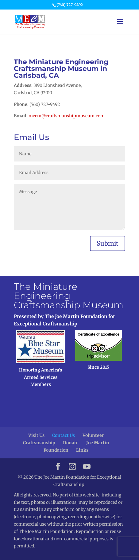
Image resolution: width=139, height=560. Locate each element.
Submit (107, 243)
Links (82, 450)
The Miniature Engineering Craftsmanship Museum (68, 296)
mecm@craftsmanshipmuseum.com (67, 116)
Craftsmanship (39, 442)
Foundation (56, 450)
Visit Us (36, 435)
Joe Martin (97, 442)
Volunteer (93, 435)
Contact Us (63, 435)
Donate (71, 442)
